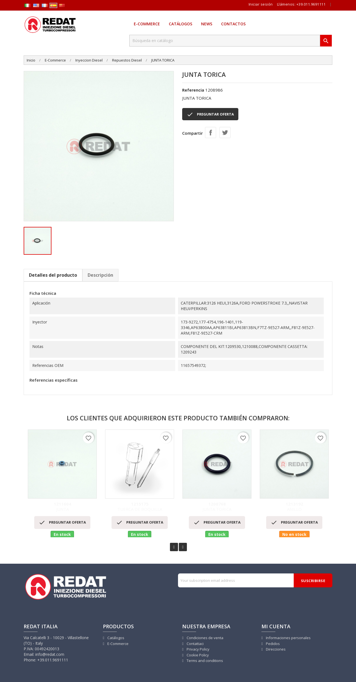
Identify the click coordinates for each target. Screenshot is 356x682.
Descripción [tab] (100, 275)
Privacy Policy (197, 649)
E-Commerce (147, 23)
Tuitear (225, 132)
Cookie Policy (197, 655)
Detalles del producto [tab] (53, 275)
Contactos (233, 23)
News (206, 23)
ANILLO (294, 507)
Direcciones (275, 649)
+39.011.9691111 (311, 4)
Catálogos (180, 23)
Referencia (193, 90)
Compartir (210, 132)
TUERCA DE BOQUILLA (139, 507)
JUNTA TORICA (216, 507)
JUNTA (62, 507)
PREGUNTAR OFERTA (210, 114)
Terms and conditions (204, 660)
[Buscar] (224, 40)
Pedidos (272, 643)
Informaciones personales (288, 637)
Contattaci (195, 643)
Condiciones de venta (204, 637)
